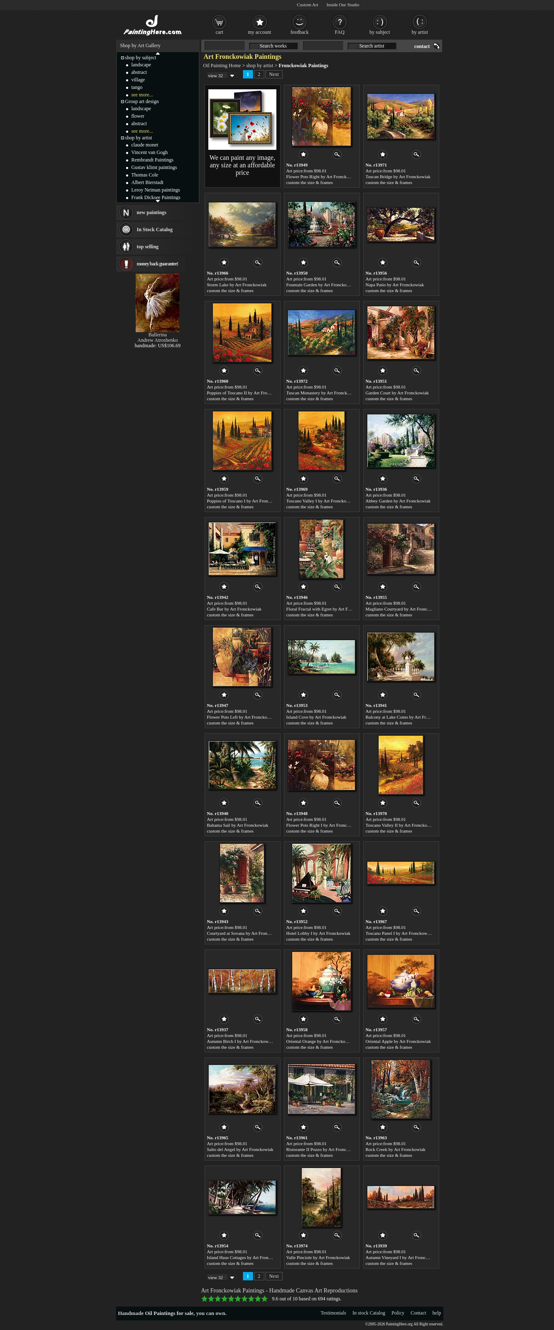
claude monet (145, 145)
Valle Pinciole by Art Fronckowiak (318, 1257)
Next (274, 74)
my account (259, 32)
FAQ (339, 32)
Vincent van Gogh (150, 152)
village (138, 80)
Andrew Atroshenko (157, 340)
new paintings (152, 212)
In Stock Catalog (155, 229)
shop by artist (259, 65)
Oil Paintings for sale (169, 1313)
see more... (142, 95)
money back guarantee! (157, 264)
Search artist (372, 46)
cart (219, 32)
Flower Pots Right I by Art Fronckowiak (323, 825)
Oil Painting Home (222, 65)
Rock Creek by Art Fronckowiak (396, 1149)
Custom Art (307, 4)
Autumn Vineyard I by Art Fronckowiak (403, 1257)
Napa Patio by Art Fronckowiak (395, 284)
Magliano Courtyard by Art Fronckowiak (403, 608)
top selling (148, 247)
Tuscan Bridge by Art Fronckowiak (398, 176)
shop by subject (141, 58)
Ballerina (158, 335)
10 (264, 1298)
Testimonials (333, 1313)
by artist (420, 32)
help (437, 1313)
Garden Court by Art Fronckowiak (397, 392)
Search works (273, 46)
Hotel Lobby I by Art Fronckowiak (318, 933)
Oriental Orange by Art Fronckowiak (320, 1041)
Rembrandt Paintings (153, 160)
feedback (300, 32)
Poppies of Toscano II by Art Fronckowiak (246, 392)
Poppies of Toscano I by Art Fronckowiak (245, 500)
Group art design (142, 101)
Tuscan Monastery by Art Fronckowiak (322, 392)
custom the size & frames (309, 182)
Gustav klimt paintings (154, 167)
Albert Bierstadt (148, 182)
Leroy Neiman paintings (156, 190)
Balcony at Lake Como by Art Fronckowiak (406, 716)
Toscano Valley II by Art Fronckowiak (401, 825)
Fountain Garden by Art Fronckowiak (321, 284)
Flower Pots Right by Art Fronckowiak (322, 176)
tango (137, 87)
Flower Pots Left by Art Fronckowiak (241, 716)
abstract (139, 72)
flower (138, 116)
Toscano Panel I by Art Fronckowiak (399, 933)
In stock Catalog (368, 1313)
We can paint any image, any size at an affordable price (242, 165)
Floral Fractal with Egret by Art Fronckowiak (328, 608)
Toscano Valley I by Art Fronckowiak (320, 500)
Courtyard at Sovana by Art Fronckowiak (245, 933)
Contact (418, 1313)
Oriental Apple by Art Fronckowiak (398, 1041)
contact (422, 46)
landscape (141, 65)
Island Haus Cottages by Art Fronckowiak (245, 1257)
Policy (398, 1313)
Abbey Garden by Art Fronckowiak (398, 500)
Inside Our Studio (342, 4)
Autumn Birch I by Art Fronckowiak (240, 1041)
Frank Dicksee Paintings (156, 197)
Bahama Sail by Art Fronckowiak (237, 825)
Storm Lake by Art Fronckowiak (237, 284)
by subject (379, 32)
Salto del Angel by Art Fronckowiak (240, 1149)
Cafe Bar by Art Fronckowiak (234, 608)
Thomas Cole (145, 175)
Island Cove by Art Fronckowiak (316, 716)
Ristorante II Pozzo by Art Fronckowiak (323, 1149)
